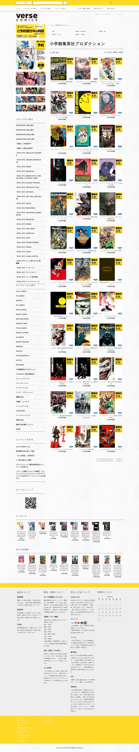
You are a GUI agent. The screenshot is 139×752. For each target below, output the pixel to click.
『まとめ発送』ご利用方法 (25, 455)
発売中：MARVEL (80, 31)
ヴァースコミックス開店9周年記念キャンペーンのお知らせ (30, 466)
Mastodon (20, 733)
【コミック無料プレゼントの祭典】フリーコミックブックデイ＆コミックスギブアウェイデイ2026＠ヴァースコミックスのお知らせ (30, 474)
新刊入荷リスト (97, 8)
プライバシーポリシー (23, 730)
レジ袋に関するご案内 (23, 460)
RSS (18, 740)
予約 (53, 31)
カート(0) (117, 3)
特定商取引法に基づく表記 (25, 451)
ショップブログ (21, 738)
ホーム (18, 8)
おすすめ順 (107, 52)
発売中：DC (102, 31)
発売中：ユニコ (56, 34)
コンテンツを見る (58, 8)
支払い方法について (23, 720)
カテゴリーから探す (29, 8)
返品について (21, 725)
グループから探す (44, 8)
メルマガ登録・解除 (82, 8)
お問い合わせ (109, 8)
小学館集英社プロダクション (62, 25)
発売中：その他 (80, 34)
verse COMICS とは (23, 447)
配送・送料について (23, 723)
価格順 (115, 52)
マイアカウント (48, 718)
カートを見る (48, 720)
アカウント (105, 3)
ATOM (22, 740)
